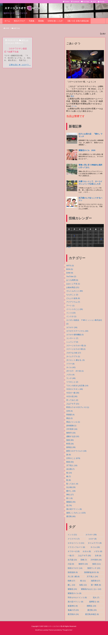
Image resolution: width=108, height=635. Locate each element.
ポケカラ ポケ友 (75, 371)
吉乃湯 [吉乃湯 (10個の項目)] (72, 560)
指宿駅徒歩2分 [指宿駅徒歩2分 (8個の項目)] (91, 572)
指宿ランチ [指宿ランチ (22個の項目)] (93, 568)
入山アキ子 (72, 404)
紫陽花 (71, 502)
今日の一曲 (72, 393)
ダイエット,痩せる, (75, 360)
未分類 (70, 469)
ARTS (70, 266)
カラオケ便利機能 (75, 335)
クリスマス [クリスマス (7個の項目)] (74, 539)
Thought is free (67, 630)
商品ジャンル (73, 422)
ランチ (71, 378)
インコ (71, 313)
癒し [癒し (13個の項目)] (71, 585)
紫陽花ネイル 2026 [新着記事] (87, 150)
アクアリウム (73, 302)
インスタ (71, 316)
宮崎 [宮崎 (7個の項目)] (83, 560)
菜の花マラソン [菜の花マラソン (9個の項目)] (75, 602)
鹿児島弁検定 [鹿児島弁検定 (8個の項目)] (92, 614)
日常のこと (19, 43)
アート (70, 306)
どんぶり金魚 (73, 298)
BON (69, 269)
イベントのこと (74, 309)
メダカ (70, 375)
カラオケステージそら (77, 331)
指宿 (70, 440)
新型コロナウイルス (76, 451)
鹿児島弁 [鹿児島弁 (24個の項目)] (73, 614)
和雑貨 (70, 415)
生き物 (71, 487)
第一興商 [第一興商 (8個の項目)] (96, 585)
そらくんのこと (74, 291)
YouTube (71, 276)
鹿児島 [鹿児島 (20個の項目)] (92, 610)
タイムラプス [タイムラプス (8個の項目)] (95, 543)
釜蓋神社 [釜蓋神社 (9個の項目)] (73, 606)
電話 (72, 96)
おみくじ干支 (73, 284)
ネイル (71, 367)
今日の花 (71, 396)
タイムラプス (73, 356)
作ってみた (72, 400)
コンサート (72, 338)
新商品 (71, 447)
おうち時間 (72, 280)
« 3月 (68, 247)
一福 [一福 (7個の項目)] (71, 556)
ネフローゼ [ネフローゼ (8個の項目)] (74, 551)
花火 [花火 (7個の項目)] (96, 598)
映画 (70, 462)
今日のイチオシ (74, 389)
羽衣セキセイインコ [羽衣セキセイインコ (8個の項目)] (77, 598)
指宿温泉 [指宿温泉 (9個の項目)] (73, 572)
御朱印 (71, 433)
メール (74, 106)
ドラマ (70, 364)
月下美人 (71, 465)
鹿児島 (71, 516)
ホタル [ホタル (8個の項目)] (87, 551)
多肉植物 (71, 426)
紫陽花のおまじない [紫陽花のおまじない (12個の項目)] (91, 589)
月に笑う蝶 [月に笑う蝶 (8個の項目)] (74, 577)
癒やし (71, 491)
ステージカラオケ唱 (75, 349)
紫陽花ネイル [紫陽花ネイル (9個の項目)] (74, 593)
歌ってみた (72, 484)
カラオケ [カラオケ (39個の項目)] (91, 535)
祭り (69, 498)
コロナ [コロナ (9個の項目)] (92, 539)
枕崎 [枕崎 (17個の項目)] (71, 581)
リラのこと (72, 382)
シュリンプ (72, 342)
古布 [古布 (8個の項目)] (98, 556)
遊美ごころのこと (76, 513)
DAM (69, 273)
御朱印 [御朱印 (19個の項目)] (83, 564)
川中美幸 (71, 429)
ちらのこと (72, 295)
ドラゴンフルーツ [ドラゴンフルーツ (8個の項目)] (76, 547)
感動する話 (72, 436)
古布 (69, 411)
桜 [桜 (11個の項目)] (83, 581)
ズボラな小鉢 (73, 353)
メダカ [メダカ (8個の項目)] (98, 551)
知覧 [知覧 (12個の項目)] (83, 585)
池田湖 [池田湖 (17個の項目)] (95, 581)
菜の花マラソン (74, 509)
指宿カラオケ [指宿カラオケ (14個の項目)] (75, 568)
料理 (70, 444)
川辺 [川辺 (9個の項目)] (71, 564)
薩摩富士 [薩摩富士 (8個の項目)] (94, 602)
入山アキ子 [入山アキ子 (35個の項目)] (84, 556)
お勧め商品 (72, 287)
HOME (7, 28)
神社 (70, 495)
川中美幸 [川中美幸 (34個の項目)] (96, 560)
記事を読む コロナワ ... (20, 65)
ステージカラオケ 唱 (76, 346)
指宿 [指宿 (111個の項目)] (96, 564)
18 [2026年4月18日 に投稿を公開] (101, 239)
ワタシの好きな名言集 (77, 386)
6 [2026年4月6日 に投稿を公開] (74, 236)
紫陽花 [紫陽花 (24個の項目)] (72, 589)
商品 (69, 418)
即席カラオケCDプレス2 (77, 407)
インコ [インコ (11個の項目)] (72, 535)
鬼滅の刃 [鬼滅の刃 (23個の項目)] (73, 610)
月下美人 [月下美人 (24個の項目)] (92, 577)
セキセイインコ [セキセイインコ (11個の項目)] (76, 543)
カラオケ (71, 327)
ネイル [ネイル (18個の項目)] (95, 547)
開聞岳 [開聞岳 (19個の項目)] (91, 606)
